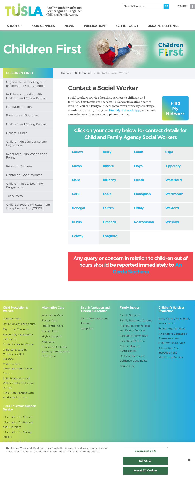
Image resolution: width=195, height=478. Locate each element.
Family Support (130, 315)
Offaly (139, 208)
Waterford (173, 180)
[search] (143, 6)
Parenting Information (134, 335)
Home (65, 73)
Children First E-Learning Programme (24, 185)
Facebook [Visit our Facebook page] (192, 6)
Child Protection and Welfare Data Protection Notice (18, 383)
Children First (84, 73)
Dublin (77, 222)
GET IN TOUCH (127, 26)
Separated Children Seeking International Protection (55, 352)
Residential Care (52, 325)
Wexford (172, 208)
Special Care (50, 331)
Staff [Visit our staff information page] (182, 6)
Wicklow (172, 222)
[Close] (189, 462)
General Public (16, 133)
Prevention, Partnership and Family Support (135, 328)
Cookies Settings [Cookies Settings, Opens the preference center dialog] (145, 452)
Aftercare (48, 341)
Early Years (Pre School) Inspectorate (174, 321)
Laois (107, 194)
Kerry (107, 152)
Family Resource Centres (136, 320)
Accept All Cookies (145, 472)
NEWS (69, 26)
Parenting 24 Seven (132, 341)
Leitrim (108, 208)
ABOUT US (14, 26)
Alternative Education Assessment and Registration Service (172, 338)
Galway (77, 236)
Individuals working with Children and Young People (26, 96)
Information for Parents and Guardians (18, 424)
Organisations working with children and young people (26, 83)
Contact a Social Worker (24, 175)
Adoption (87, 328)
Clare (76, 180)
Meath (139, 180)
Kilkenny (109, 180)
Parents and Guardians (22, 115)
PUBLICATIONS (95, 26)
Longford (110, 236)
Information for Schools (18, 417)
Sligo (169, 152)
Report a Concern (19, 166)
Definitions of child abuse (19, 324)
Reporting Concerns (16, 329)
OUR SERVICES (43, 26)
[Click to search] (166, 6)
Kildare (108, 166)
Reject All (145, 462)
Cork (75, 194)
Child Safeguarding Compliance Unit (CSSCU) (15, 354)
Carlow (77, 152)
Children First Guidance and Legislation (26, 143)
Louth (138, 152)
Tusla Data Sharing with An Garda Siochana (18, 395)
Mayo (138, 166)
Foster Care (49, 320)
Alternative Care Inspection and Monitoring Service (170, 353)
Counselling (127, 366)
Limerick (109, 222)
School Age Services (171, 328)
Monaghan (142, 194)
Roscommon (144, 222)
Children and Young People (26, 124)
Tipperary (173, 166)
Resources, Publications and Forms (26, 155)
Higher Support (52, 336)
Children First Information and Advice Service (18, 369)
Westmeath (174, 194)
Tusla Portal (14, 196)
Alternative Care (52, 315)
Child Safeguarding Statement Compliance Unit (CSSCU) (28, 206)
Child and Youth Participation (130, 348)
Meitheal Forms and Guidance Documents (133, 358)
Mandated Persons (19, 107)
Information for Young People (17, 434)
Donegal (78, 208)
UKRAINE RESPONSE (163, 26)
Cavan (77, 166)
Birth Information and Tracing (94, 321)
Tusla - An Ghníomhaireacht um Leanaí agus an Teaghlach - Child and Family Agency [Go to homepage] (44, 10)
